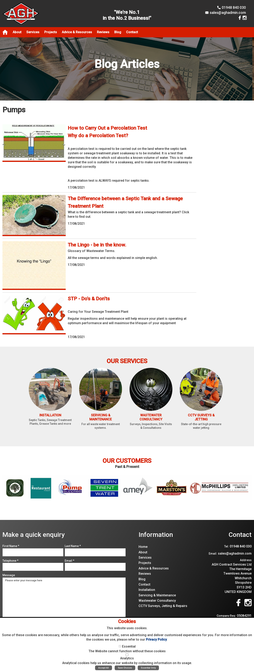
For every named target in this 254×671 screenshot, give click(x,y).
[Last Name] (95, 552)
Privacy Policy (156, 639)
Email (69, 560)
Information (156, 534)
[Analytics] (127, 654)
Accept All (103, 668)
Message (8, 575)
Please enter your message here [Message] (64, 597)
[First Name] (32, 552)
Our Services (127, 361)
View (71, 126)
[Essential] (120, 646)
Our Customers (127, 460)
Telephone (10, 560)
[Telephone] (32, 567)
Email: (213, 553)
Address (246, 560)
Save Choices (125, 668)
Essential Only (148, 668)
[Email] (95, 567)
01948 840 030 (234, 7)
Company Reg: (226, 615)
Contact (240, 534)
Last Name (73, 546)
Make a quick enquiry (33, 534)
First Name (10, 546)
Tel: (226, 546)
